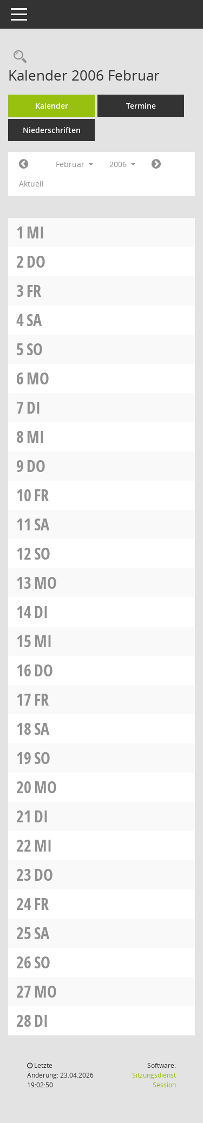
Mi (35, 232)
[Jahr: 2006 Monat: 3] (156, 164)
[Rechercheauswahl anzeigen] (17, 57)
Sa (34, 320)
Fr (34, 291)
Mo (38, 378)
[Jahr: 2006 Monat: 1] (23, 164)
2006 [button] (122, 164)
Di (34, 407)
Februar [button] (74, 164)
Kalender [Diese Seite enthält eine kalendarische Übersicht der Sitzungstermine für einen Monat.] (51, 106)
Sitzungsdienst (154, 1080)
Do (36, 261)
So (35, 349)
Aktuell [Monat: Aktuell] (31, 183)
